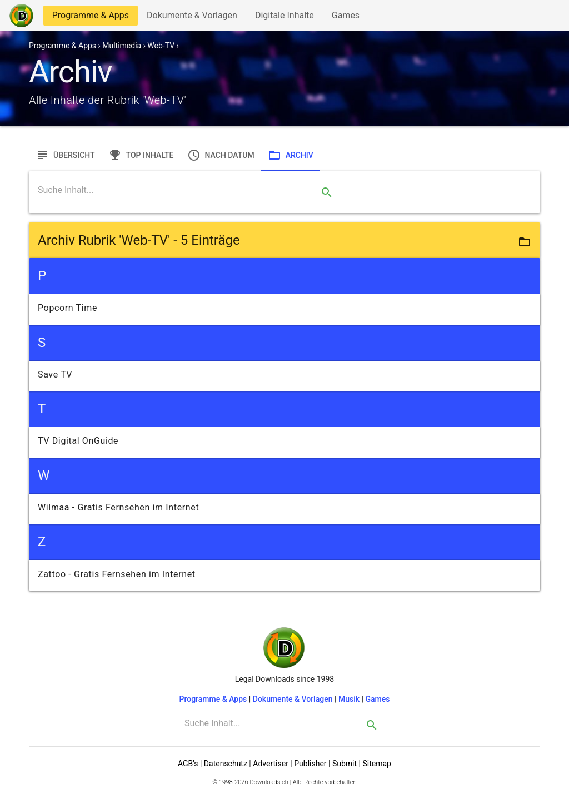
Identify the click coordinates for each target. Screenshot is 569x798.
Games (348, 17)
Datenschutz (225, 763)
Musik (349, 699)
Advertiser (270, 763)
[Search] (171, 190)
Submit (344, 763)
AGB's (188, 763)
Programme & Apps (90, 17)
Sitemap (376, 763)
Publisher (310, 763)
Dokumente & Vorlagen (191, 17)
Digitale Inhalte (284, 17)
